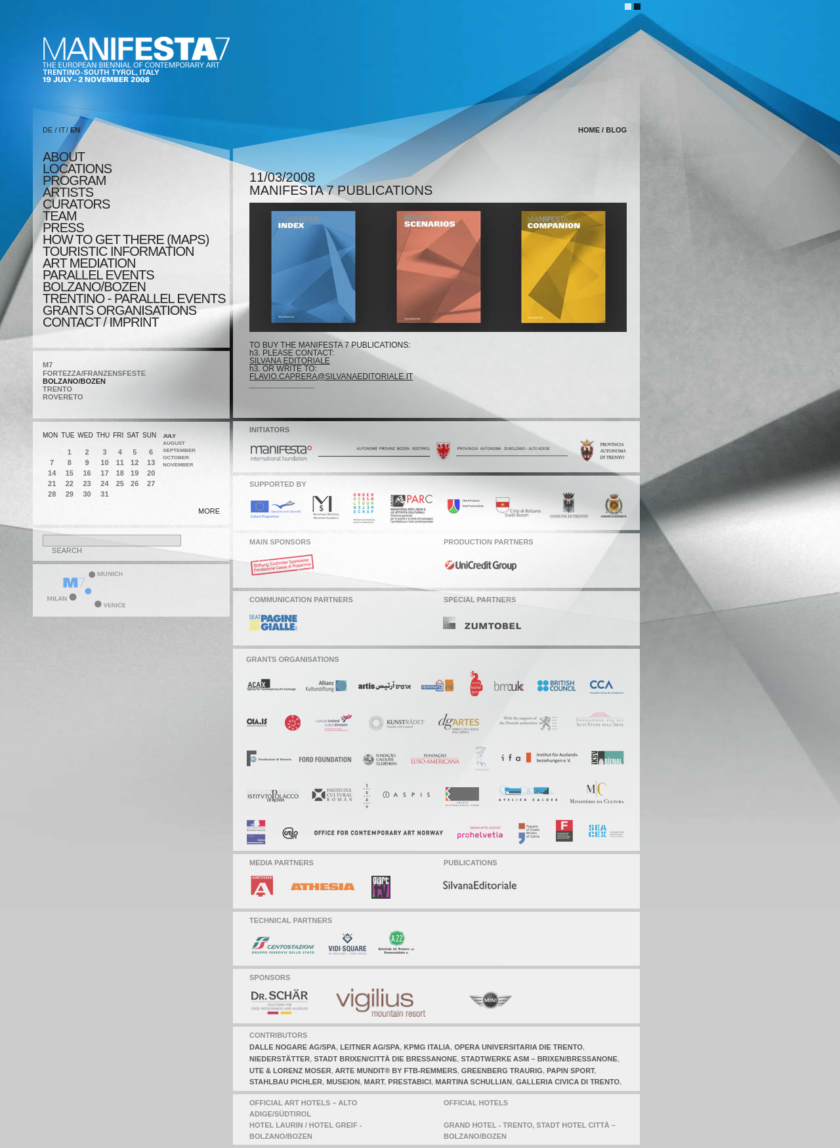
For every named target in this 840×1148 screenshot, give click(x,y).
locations (77, 168)
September (179, 450)
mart (374, 1082)
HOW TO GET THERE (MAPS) (126, 239)
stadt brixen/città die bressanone (385, 1059)
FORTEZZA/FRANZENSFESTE (94, 373)
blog (616, 130)
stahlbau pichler (285, 1082)
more (209, 511)
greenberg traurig (502, 1071)
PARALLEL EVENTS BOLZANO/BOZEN (98, 281)
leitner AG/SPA (370, 1047)
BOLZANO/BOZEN (74, 381)
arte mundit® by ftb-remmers (396, 1071)
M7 (47, 365)
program (74, 180)
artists (68, 192)
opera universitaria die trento (518, 1047)
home (589, 130)
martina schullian (473, 1082)
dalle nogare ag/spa (292, 1047)
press (63, 228)
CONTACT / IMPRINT (101, 322)
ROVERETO (63, 397)
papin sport (571, 1071)
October (176, 458)
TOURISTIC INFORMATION (118, 251)
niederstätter (279, 1059)
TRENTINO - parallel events (134, 298)
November (178, 465)
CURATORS (76, 204)
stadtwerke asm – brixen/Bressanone (539, 1059)
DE (47, 130)
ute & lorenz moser (290, 1071)
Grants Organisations (119, 310)
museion (343, 1082)
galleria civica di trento (568, 1082)
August (174, 443)
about (64, 157)
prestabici (409, 1082)
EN (75, 130)
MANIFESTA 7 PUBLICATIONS (340, 190)
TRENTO (57, 389)
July (169, 436)
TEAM (60, 216)
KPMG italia (427, 1047)
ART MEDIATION (89, 263)
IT (62, 130)
